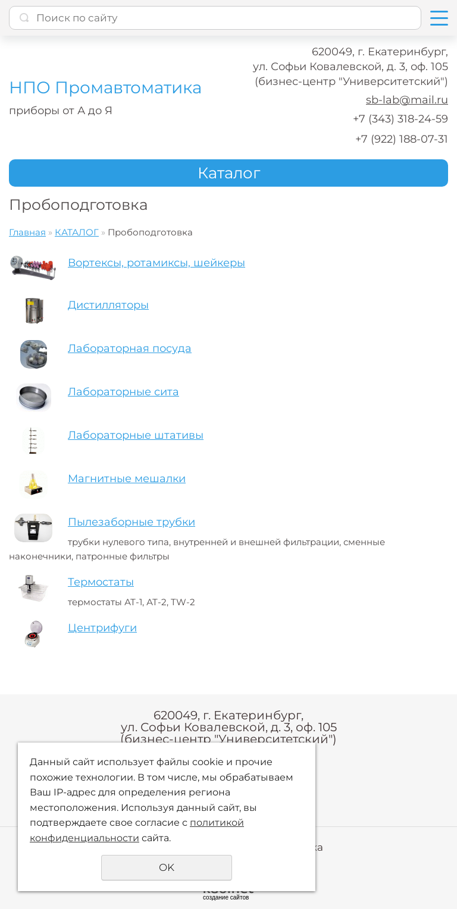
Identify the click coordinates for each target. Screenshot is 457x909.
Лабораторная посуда (130, 348)
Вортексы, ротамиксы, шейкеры (156, 262)
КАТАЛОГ (77, 232)
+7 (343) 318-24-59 (400, 118)
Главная (27, 232)
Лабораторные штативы (136, 435)
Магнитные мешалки (127, 478)
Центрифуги (102, 627)
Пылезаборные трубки (131, 522)
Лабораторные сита (123, 391)
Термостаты (101, 582)
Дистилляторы (108, 305)
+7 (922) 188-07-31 (401, 139)
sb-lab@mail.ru (407, 99)
